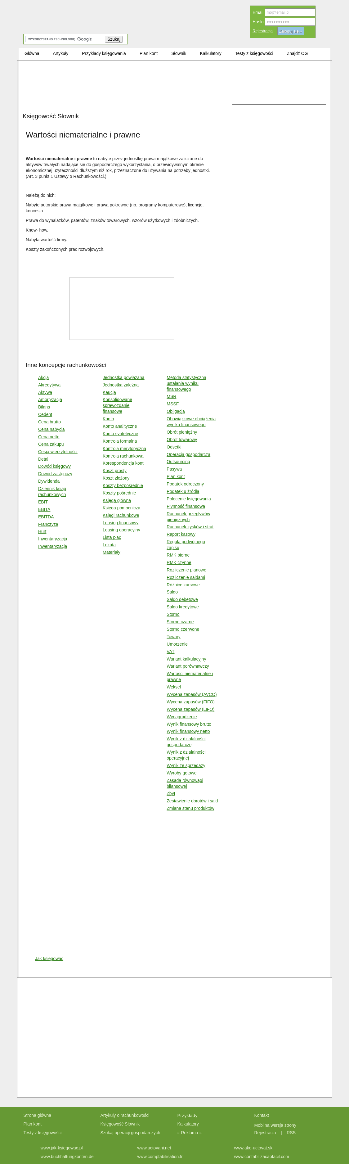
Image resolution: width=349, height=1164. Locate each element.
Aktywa (45, 392)
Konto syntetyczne (120, 433)
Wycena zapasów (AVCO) (192, 694)
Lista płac (112, 537)
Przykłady (187, 1115)
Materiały (111, 552)
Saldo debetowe (182, 599)
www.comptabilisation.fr (160, 1156)
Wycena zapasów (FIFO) (191, 701)
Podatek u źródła (183, 491)
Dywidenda (49, 481)
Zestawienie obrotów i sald (192, 800)
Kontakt (261, 1115)
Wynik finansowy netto (188, 731)
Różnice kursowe (183, 584)
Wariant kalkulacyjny (186, 658)
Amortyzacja (50, 399)
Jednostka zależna (121, 384)
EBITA (44, 509)
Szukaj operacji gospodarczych (130, 1132)
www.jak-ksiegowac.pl (62, 1147)
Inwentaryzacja (52, 538)
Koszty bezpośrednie (123, 485)
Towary (173, 636)
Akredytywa (49, 384)
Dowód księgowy (54, 466)
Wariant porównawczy (188, 666)
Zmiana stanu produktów (190, 808)
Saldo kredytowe (183, 606)
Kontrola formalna (120, 441)
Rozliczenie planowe (186, 569)
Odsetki (174, 446)
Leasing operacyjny (121, 529)
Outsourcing (178, 461)
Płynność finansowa (186, 506)
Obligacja (176, 411)
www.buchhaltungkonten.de (67, 1156)
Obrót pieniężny (182, 432)
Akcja (43, 377)
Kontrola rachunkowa (123, 455)
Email (258, 12)
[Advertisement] (75, 123)
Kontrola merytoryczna (124, 448)
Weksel (174, 686)
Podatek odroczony (185, 483)
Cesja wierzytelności (58, 451)
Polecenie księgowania (189, 498)
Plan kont (176, 476)
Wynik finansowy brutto (189, 724)
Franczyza (48, 524)
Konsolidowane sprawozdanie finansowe (117, 405)
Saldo (172, 591)
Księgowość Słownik (120, 1123)
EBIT (43, 501)
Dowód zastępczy (55, 473)
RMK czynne (179, 562)
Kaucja (109, 392)
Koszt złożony (116, 478)
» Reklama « (189, 1132)
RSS (291, 1132)
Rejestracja (263, 31)
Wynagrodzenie (182, 716)
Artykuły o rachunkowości (125, 1115)
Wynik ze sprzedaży (186, 765)
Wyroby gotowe (181, 772)
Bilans (44, 406)
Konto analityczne (120, 426)
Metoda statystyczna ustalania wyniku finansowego (186, 383)
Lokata (109, 544)
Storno (173, 614)
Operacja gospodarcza (188, 454)
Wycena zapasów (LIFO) (190, 709)
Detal (43, 459)
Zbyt (171, 793)
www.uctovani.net (154, 1147)
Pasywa (174, 469)
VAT (170, 651)
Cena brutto (49, 421)
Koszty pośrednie (119, 492)
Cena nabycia (51, 429)
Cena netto (49, 436)
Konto (108, 418)
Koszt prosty (115, 470)
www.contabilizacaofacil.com (261, 1156)
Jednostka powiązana (124, 377)
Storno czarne (180, 621)
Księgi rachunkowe (121, 515)
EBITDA (46, 516)
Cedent (45, 414)
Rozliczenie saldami (186, 577)
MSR (171, 396)
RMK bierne (178, 555)
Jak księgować (49, 958)
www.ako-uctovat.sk (253, 1147)
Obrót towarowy (182, 439)
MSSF (173, 403)
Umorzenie (177, 644)
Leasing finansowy (120, 522)
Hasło (258, 21)
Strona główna (37, 1115)
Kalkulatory (188, 1123)
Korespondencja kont (123, 463)
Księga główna (117, 500)
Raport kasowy (181, 534)
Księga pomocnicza (121, 507)
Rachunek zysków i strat (190, 526)
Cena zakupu (51, 444)
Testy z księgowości (43, 1132)
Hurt (42, 531)
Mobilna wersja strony (276, 1125)
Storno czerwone (183, 629)
